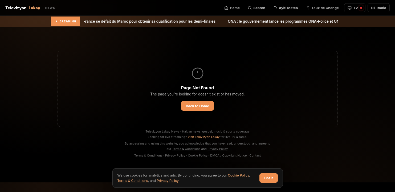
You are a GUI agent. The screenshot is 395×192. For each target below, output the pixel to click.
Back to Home (197, 106)
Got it (268, 178)
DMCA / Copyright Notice (228, 155)
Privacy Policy (217, 149)
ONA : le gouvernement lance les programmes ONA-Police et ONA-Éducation (300, 21)
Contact (255, 155)
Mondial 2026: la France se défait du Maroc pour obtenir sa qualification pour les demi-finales (140, 21)
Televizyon (30, 7)
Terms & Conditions (186, 149)
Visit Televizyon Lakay (204, 137)
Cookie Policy (198, 155)
